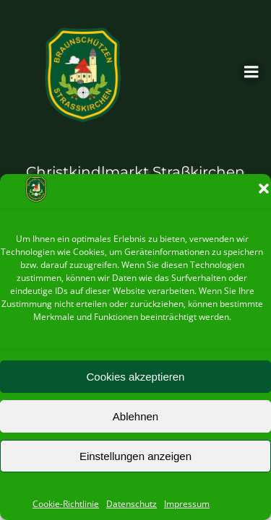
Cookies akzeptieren (136, 376)
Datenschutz (131, 504)
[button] (264, 188)
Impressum (187, 504)
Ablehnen (135, 416)
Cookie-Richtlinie (66, 504)
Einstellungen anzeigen (135, 456)
